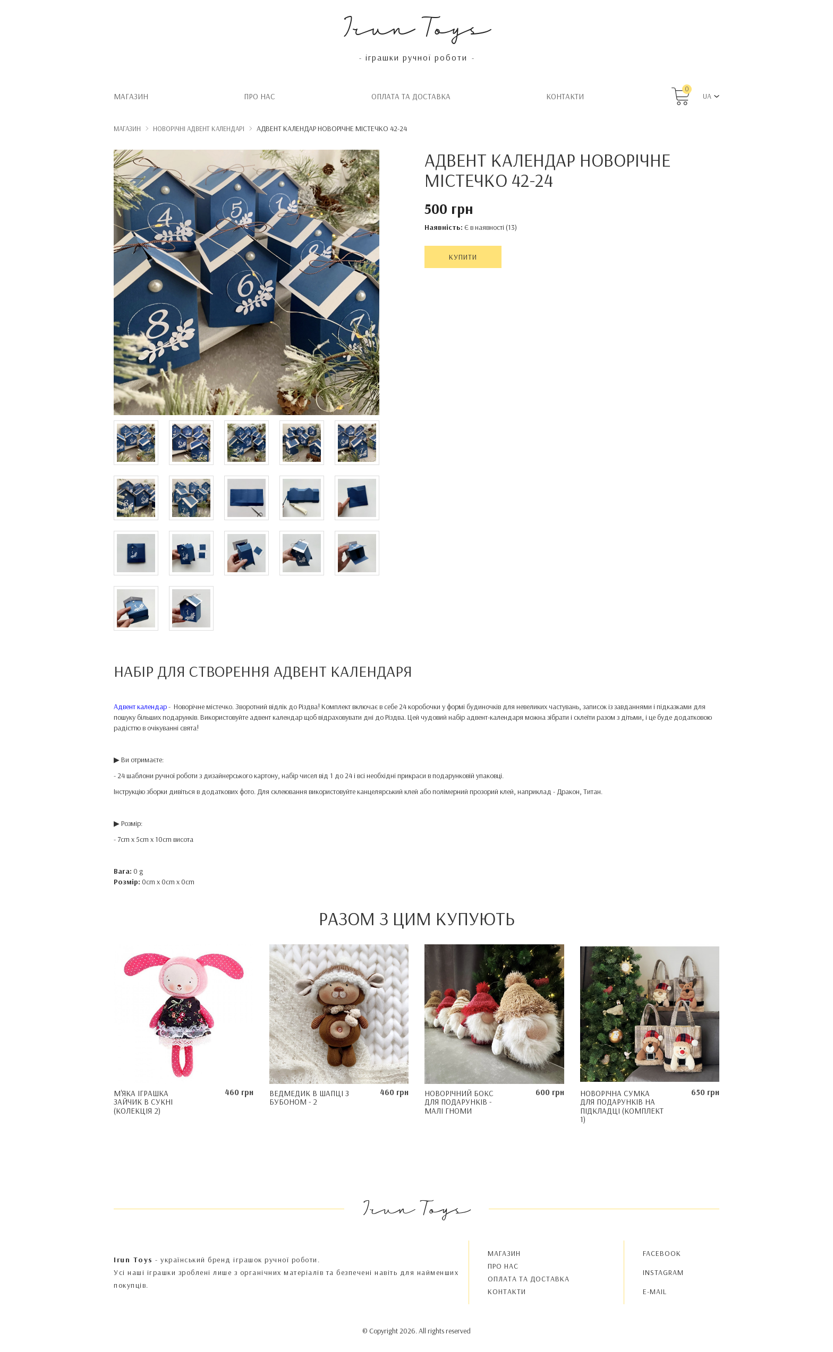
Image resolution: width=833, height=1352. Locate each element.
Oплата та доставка (410, 96)
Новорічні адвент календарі (198, 128)
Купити (463, 257)
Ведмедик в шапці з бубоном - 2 (309, 1097)
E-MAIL (655, 1291)
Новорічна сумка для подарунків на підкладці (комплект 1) (622, 1106)
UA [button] (707, 96)
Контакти (565, 96)
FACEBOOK (662, 1253)
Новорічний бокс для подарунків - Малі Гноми (459, 1102)
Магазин (131, 96)
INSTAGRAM (663, 1272)
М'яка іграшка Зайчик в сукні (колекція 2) (143, 1102)
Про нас (259, 96)
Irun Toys (416, 26)
